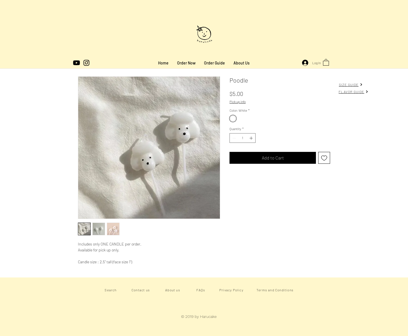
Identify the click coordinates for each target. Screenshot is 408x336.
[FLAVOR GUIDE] (353, 91)
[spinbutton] (242, 138)
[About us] (173, 290)
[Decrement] (233, 138)
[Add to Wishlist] (324, 158)
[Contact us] (141, 290)
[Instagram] (86, 63)
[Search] (111, 290)
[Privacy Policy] (232, 290)
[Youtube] (76, 63)
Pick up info (238, 102)
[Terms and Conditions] (275, 290)
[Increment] (251, 138)
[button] (326, 62)
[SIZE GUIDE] (350, 84)
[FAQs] (201, 290)
